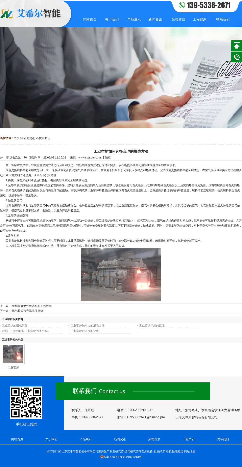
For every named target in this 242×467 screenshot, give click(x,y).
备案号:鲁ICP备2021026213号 (122, 457)
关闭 (107, 157)
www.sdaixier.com (89, 157)
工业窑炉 (13, 367)
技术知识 (44, 138)
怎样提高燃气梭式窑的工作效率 (32, 306)
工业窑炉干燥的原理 (152, 325)
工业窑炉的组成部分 (14, 325)
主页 (16, 138)
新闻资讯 (29, 138)
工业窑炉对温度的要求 (85, 330)
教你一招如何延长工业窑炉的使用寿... (26, 330)
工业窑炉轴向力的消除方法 (87, 325)
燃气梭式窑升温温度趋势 (27, 310)
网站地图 (189, 451)
